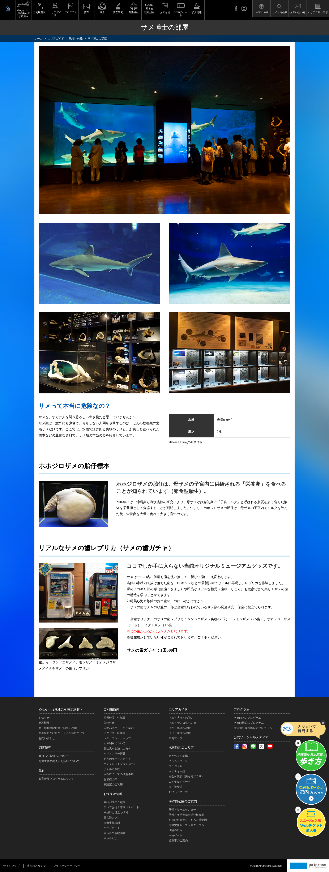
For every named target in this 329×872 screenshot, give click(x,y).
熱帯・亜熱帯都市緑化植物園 (186, 814)
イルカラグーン (178, 761)
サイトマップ (11, 865)
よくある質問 (112, 769)
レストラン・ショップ (117, 738)
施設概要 (44, 722)
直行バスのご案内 (114, 802)
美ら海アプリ (112, 817)
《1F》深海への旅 (180, 733)
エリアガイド (55, 14)
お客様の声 (110, 779)
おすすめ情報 (113, 794)
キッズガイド (112, 827)
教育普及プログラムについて (56, 778)
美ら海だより (112, 838)
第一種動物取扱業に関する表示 (58, 728)
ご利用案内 (39, 12)
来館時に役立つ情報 (116, 812)
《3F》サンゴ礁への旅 (182, 722)
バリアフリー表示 (318, 12)
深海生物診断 (112, 822)
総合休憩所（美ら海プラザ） (186, 776)
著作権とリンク (36, 865)
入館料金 (109, 722)
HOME (8, 8)
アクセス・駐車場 (114, 733)
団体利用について (114, 743)
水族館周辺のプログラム (249, 722)
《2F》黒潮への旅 (180, 728)
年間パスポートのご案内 (119, 728)
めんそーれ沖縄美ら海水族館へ (23, 13)
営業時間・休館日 (114, 717)
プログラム (70, 12)
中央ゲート (175, 835)
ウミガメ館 (175, 766)
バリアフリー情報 (114, 753)
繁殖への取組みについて (54, 755)
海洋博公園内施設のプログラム (253, 728)
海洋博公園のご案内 (183, 801)
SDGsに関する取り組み (149, 8)
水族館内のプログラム (247, 717)
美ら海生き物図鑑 (114, 833)
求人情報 (197, 12)
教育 (86, 12)
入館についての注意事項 (119, 774)
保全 (102, 12)
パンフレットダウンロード (120, 763)
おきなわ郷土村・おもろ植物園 (188, 819)
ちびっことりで (178, 792)
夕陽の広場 (175, 830)
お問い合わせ (297, 12)
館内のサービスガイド (117, 758)
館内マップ (175, 738)
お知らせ (165, 12)
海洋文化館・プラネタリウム (186, 825)
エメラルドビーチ (180, 781)
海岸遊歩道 (175, 786)
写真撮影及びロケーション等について (62, 733)
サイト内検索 (279, 12)
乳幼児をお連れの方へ (117, 748)
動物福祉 (134, 12)
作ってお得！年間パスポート (121, 807)
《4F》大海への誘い (181, 717)
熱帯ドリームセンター (182, 809)
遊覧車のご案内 (178, 840)
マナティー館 (177, 771)
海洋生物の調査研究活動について (59, 761)
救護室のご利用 (113, 784)
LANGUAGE (262, 12)
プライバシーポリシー (67, 865)
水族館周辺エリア (181, 747)
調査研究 (118, 12)
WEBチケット (181, 14)
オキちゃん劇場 (178, 755)
